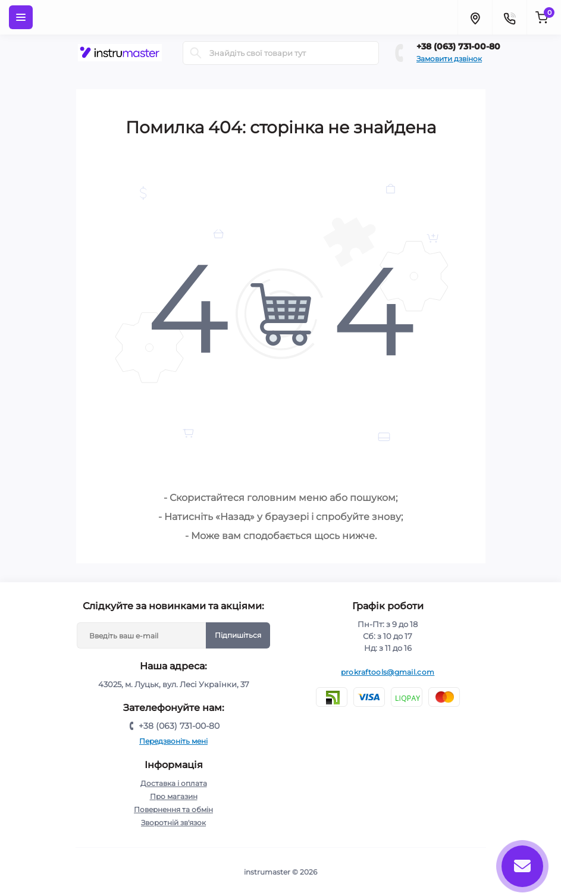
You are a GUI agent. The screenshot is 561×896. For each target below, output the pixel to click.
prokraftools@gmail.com (388, 672)
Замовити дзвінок (449, 58)
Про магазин (174, 796)
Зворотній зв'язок (173, 822)
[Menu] (21, 17)
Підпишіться (238, 635)
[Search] (196, 53)
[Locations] (474, 17)
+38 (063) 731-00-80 (458, 46)
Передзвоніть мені (173, 741)
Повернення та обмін (173, 809)
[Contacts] (509, 17)
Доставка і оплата (173, 783)
